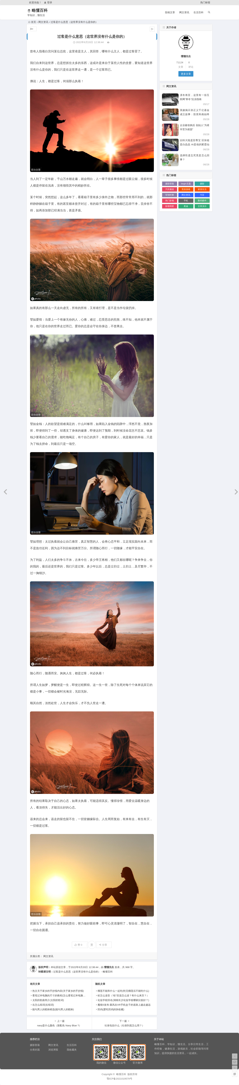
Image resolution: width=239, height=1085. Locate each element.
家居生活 (202, 189)
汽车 (202, 195)
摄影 (202, 183)
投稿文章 (170, 12)
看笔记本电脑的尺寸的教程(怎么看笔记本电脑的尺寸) (61, 995)
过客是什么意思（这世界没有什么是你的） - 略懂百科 (83, 971)
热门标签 (205, 2)
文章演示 (202, 206)
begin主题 (186, 183)
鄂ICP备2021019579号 (119, 1078)
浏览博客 (53, 1049)
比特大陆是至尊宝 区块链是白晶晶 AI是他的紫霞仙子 (194, 144)
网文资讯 (184, 12)
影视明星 (169, 206)
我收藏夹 (72, 1049)
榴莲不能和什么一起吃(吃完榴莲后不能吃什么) (123, 990)
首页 (32, 22)
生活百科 (198, 12)
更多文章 (186, 73)
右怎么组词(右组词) (43, 1004)
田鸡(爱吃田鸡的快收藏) (111, 1009)
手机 (186, 200)
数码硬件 (202, 200)
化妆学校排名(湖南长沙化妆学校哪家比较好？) (123, 1000)
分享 (103, 944)
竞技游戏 (186, 189)
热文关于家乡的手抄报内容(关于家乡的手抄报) (58, 990)
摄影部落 (169, 183)
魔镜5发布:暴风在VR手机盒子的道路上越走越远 (124, 1004)
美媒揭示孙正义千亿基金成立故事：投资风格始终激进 (194, 114)
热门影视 (169, 200)
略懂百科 (44, 10)
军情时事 (169, 195)
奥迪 (186, 206)
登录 (48, 2)
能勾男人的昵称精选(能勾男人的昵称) (53, 1009)
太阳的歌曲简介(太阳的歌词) (48, 1000)
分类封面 (35, 1049)
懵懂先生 (109, 967)
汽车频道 (169, 189)
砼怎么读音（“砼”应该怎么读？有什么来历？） (123, 995)
